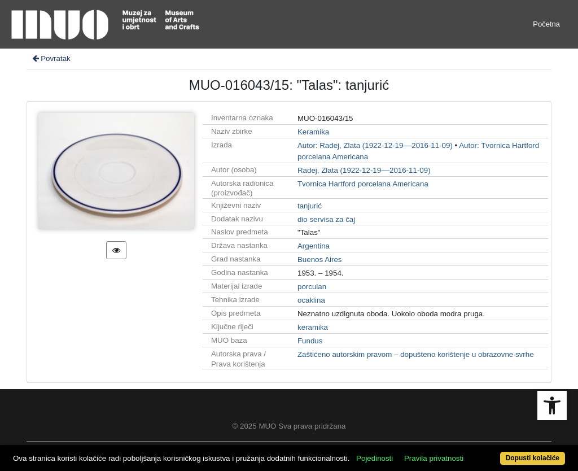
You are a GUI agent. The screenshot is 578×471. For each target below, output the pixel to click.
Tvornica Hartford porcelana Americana (362, 184)
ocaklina (311, 300)
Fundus (309, 341)
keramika (312, 327)
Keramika (313, 132)
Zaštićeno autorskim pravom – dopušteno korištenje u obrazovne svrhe (415, 354)
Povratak (51, 58)
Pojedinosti (374, 458)
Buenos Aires (319, 259)
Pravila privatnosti (433, 458)
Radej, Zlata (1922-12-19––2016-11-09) (364, 170)
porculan (311, 286)
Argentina (313, 246)
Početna (546, 24)
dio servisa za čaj (326, 219)
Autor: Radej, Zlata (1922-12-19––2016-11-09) (375, 145)
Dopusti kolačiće (532, 458)
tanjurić (309, 206)
